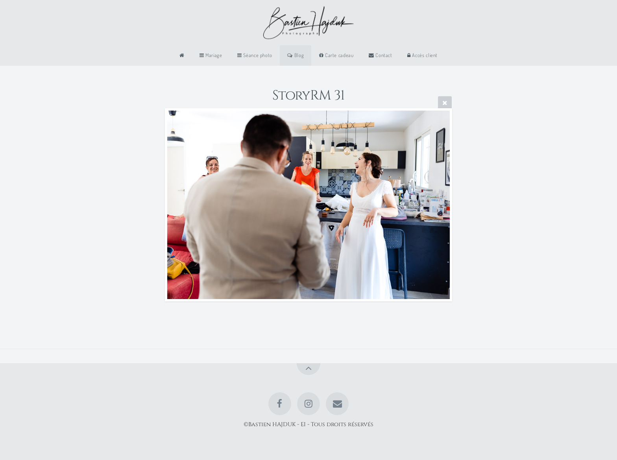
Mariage (211, 55)
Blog (295, 55)
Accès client (422, 55)
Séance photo (254, 55)
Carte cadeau (336, 55)
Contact (380, 55)
